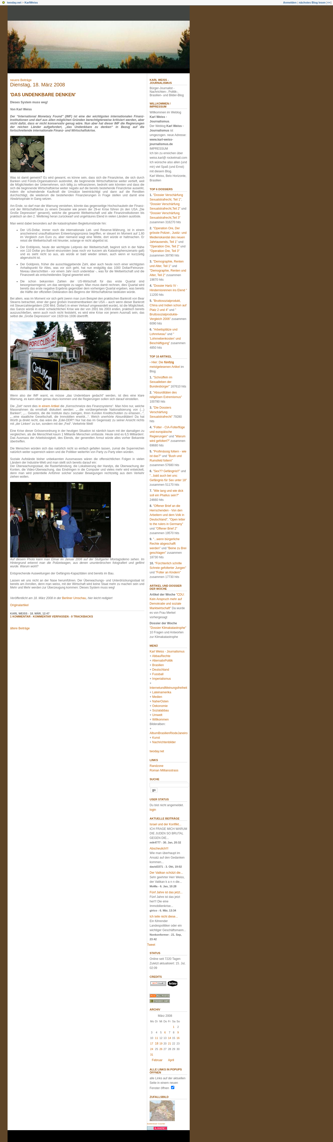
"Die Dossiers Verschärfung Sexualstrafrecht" (161, 412)
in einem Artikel (49, 406)
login (153, 809)
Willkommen (160, 719)
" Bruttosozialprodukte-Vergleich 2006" (164, 314)
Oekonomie (160, 706)
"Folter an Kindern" (168, 572)
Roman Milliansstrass (164, 770)
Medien (157, 697)
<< (328, 2)
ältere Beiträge (20, 628)
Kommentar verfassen (51, 616)
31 (151, 1054)
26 (160, 1049)
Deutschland (160, 669)
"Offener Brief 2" (166, 528)
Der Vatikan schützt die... (166, 872)
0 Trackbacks (82, 616)
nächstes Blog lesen (312, 2)
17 (151, 1043)
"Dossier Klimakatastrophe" (168, 628)
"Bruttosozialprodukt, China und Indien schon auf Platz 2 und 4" (168, 305)
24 (151, 1049)
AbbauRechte (161, 656)
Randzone (156, 766)
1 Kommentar (20, 616)
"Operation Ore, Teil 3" (165, 251)
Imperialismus (161, 678)
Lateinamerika (161, 692)
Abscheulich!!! (159, 848)
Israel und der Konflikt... (165, 824)
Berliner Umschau (74, 598)
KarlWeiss (31, 2)
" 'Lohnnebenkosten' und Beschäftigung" (165, 338)
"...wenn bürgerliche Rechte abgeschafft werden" (165, 543)
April (171, 1060)
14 (169, 1037)
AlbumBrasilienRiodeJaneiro (169, 733)
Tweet (151, 945)
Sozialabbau (160, 710)
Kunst (156, 737)
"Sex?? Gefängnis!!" (166, 471)
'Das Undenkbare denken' (43, 94)
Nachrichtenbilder (164, 742)
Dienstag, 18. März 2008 (37, 84)
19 (160, 1043)
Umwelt (157, 715)
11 (156, 1037)
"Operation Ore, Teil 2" (165, 246)
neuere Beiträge (20, 80)
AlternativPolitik (162, 660)
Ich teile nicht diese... (164, 916)
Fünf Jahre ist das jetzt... (166, 892)
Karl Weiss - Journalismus (161, 81)
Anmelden (289, 2)
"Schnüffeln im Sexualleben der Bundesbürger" (161, 382)
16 (178, 1037)
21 (169, 1043)
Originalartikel (19, 605)
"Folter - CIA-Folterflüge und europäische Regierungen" (167, 432)
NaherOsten (160, 701)
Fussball (157, 674)
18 (156, 1043)
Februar (157, 1060)
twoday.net (14, 2)
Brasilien (158, 665)
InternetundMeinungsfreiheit (168, 688)
